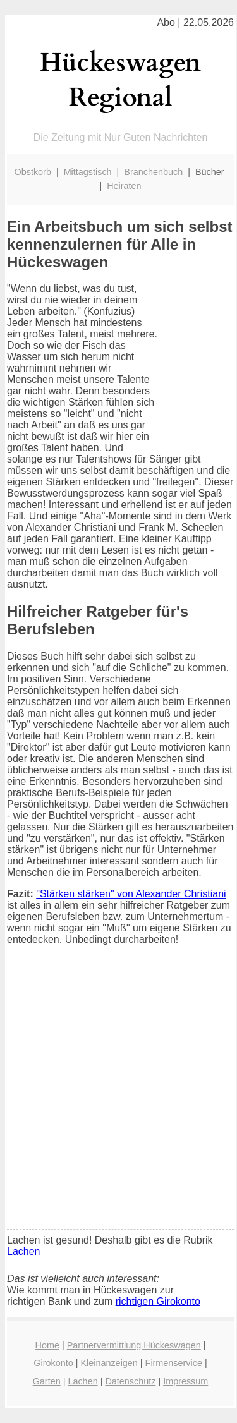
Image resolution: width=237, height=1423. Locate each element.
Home (47, 1345)
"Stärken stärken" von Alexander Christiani (131, 893)
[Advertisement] (118, 1095)
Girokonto (53, 1363)
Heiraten (124, 186)
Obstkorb (33, 172)
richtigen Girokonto (158, 1301)
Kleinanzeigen (108, 1363)
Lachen (23, 1251)
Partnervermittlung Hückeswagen (134, 1345)
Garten (47, 1381)
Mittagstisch (88, 172)
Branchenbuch (153, 172)
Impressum (185, 1381)
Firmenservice (173, 1363)
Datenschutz (130, 1381)
